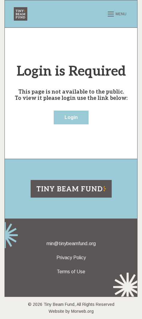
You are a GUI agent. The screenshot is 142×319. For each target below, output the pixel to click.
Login (71, 117)
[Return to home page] (71, 188)
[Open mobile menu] (118, 14)
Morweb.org (82, 311)
